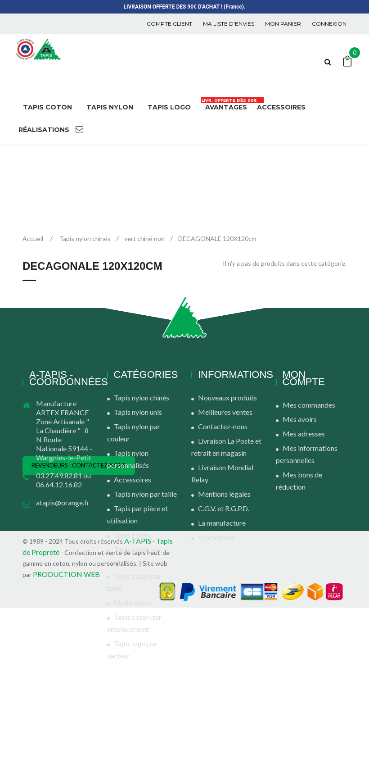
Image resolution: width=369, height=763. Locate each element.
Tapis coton (132, 535)
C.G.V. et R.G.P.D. (223, 508)
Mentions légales (224, 494)
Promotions (216, 537)
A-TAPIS (137, 696)
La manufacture (222, 522)
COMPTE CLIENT (169, 23)
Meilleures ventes (225, 412)
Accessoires (132, 479)
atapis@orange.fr (63, 502)
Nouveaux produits (227, 397)
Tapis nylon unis (138, 412)
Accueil (32, 238)
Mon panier (283, 23)
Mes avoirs (300, 419)
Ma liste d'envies (228, 23)
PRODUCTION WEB (66, 729)
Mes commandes (309, 404)
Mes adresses (304, 433)
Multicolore (132, 602)
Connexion (329, 23)
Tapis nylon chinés (141, 397)
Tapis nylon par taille (145, 494)
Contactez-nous (223, 426)
